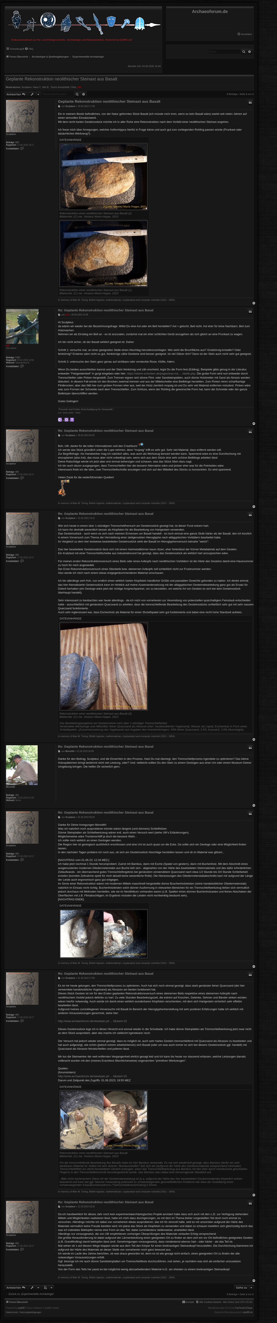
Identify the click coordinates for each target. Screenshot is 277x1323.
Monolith (10, 787)
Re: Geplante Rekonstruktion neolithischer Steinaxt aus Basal (105, 310)
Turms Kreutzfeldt (59, 87)
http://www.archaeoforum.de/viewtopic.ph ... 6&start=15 (92, 1021)
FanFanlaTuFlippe (244, 1308)
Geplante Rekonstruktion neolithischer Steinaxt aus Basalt (61, 79)
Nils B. (45, 87)
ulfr (79, 87)
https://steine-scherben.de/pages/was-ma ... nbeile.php (161, 373)
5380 (17, 357)
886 (17, 142)
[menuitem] (244, 34)
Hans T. (37, 87)
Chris (73, 87)
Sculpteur (27, 87)
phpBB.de (248, 1312)
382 (17, 795)
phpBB (21, 1308)
